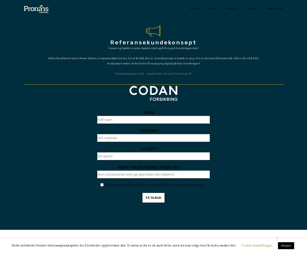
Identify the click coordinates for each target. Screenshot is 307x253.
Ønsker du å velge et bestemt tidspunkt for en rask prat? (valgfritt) (154, 185)
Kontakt (252, 8)
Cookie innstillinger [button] (256, 246)
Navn (149, 112)
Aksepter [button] (286, 245)
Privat (212, 8)
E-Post (149, 149)
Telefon (150, 131)
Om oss (194, 8)
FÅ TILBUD (153, 197)
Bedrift (231, 8)
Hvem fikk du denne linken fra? (149, 167)
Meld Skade (275, 8)
